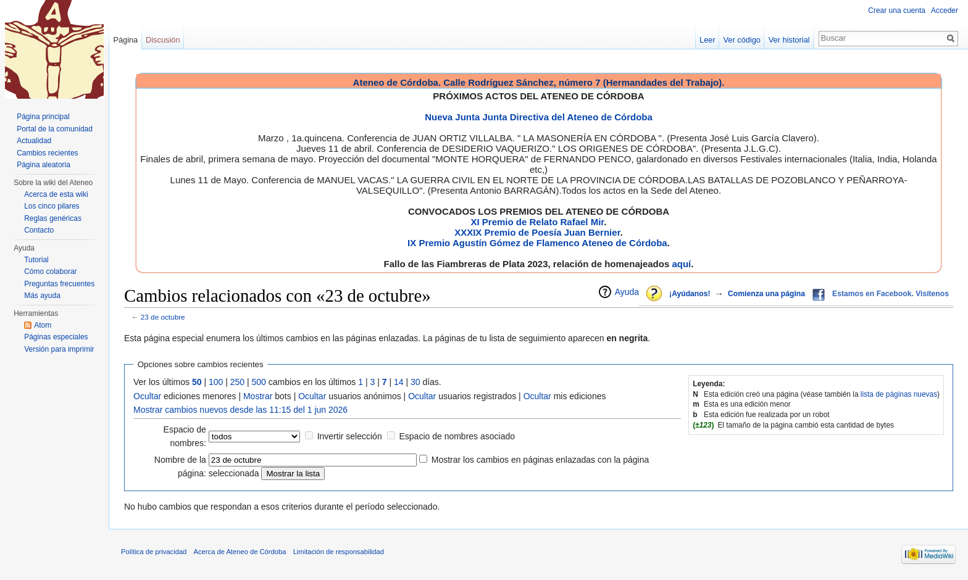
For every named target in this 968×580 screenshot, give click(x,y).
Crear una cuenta (896, 10)
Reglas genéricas (52, 218)
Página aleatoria (43, 164)
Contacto (39, 230)
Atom (42, 325)
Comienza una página (766, 293)
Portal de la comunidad (55, 129)
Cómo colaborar (50, 271)
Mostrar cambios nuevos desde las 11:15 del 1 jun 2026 (240, 410)
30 (415, 382)
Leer (707, 39)
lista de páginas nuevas (899, 394)
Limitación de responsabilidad (338, 551)
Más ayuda (42, 295)
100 (216, 382)
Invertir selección (349, 436)
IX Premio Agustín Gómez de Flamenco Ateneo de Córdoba (537, 243)
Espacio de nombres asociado (457, 436)
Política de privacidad (153, 551)
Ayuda (627, 292)
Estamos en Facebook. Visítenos (890, 293)
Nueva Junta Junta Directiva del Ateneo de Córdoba (539, 117)
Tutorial (36, 259)
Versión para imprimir (59, 349)
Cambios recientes (47, 153)
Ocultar (147, 396)
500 (259, 382)
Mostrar (257, 396)
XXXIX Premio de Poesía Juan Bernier (537, 232)
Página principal (43, 116)
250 (237, 382)
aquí (681, 264)
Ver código (742, 39)
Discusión (163, 39)
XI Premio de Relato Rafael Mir (537, 222)
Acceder (944, 10)
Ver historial (789, 39)
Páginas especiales (56, 337)
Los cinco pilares (51, 206)
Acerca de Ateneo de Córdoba (240, 551)
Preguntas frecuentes (59, 284)
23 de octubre (163, 317)
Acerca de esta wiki (56, 194)
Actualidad (34, 140)
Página (125, 39)
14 (399, 382)
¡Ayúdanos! (689, 293)
